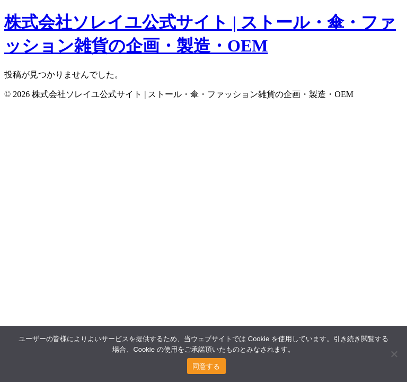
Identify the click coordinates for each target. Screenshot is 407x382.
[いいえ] (393, 354)
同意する (206, 366)
